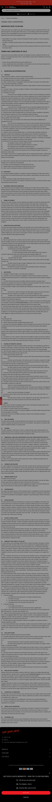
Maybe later (26, 797)
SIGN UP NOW (26, 792)
